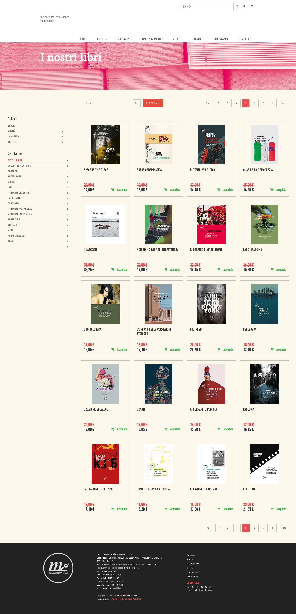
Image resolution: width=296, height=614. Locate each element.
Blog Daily (191, 568)
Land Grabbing (252, 250)
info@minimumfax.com (202, 590)
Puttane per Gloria (202, 170)
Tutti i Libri (15, 160)
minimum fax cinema (20, 214)
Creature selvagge (96, 409)
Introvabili (14, 198)
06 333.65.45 (193, 587)
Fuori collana (16, 236)
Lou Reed (196, 330)
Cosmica (13, 171)
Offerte (12, 142)
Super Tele (14, 219)
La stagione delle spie (98, 489)
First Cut (249, 489)
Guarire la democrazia (258, 170)
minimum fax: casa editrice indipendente (54, 19)
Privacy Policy (193, 572)
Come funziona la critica (153, 489)
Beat (10, 241)
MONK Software (132, 596)
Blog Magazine (193, 564)
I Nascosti (90, 250)
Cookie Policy (192, 577)
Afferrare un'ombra (203, 409)
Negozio (190, 559)
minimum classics (18, 193)
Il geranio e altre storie (206, 250)
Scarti (141, 409)
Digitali (12, 225)
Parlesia (248, 409)
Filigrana (13, 203)
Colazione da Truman (204, 489)
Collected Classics (19, 166)
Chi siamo (191, 555)
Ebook (11, 126)
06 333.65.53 (207, 587)
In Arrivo (13, 136)
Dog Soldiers (92, 330)
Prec (208, 103)
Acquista (119, 190)
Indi (10, 187)
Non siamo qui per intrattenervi (158, 250)
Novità (11, 131)
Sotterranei (15, 176)
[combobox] (207, 6)
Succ (283, 103)
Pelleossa (249, 330)
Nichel (11, 182)
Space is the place (96, 170)
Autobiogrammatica (149, 170)
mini (10, 230)
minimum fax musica (20, 209)
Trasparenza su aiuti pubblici (109, 588)
